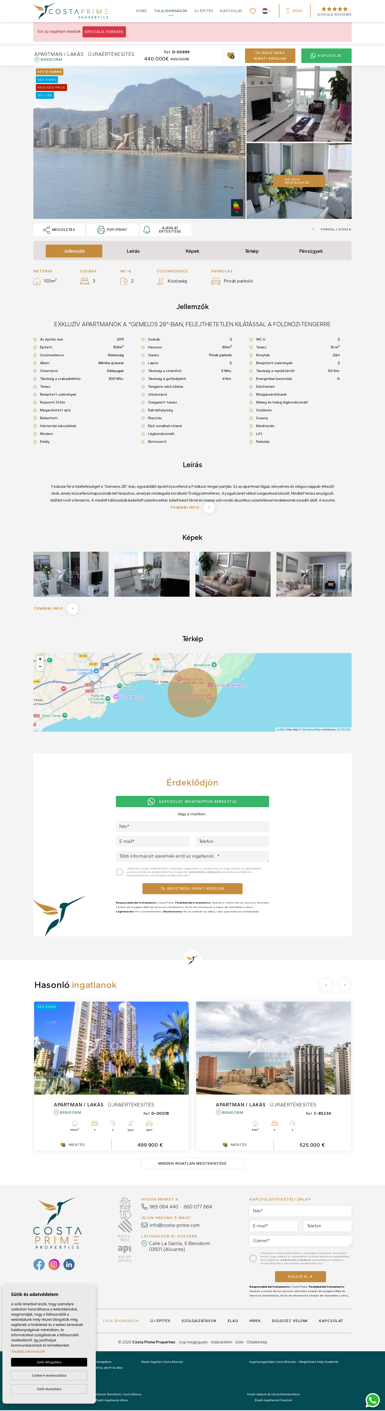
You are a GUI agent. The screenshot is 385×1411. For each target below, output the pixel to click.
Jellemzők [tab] (74, 251)
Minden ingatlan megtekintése (192, 1164)
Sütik (239, 1342)
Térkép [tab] (252, 251)
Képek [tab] (192, 251)
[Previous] (326, 986)
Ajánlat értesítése (162, 230)
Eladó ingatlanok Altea (112, 1401)
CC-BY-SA (343, 730)
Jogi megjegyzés (193, 1342)
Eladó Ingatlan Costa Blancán (162, 1362)
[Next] (345, 986)
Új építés (203, 11)
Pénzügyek (311, 251)
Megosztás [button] (59, 230)
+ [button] (40, 660)
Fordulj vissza (331, 229)
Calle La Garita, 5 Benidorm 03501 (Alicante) (179, 1247)
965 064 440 (164, 1207)
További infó (192, 508)
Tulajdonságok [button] (171, 11)
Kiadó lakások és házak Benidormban (273, 1395)
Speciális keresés (104, 32)
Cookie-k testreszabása (49, 1375)
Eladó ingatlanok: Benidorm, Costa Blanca (111, 1395)
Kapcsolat (231, 11)
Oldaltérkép (257, 1342)
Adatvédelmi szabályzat (204, 873)
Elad (233, 1322)
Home (141, 11)
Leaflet (280, 730)
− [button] (40, 667)
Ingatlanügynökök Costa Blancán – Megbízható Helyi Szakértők (293, 1362)
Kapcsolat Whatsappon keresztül (192, 802)
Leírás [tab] (133, 251)
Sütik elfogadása (49, 1362)
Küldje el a (300, 1277)
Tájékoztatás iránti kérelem (270, 56)
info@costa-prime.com (175, 1226)
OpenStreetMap (311, 730)
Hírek (255, 1322)
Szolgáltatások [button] (199, 1322)
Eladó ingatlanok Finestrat (273, 1401)
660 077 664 (198, 1207)
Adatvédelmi (221, 1342)
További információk (28, 1351)
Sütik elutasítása (49, 1389)
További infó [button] (56, 609)
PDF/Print (112, 230)
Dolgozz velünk (290, 1322)
